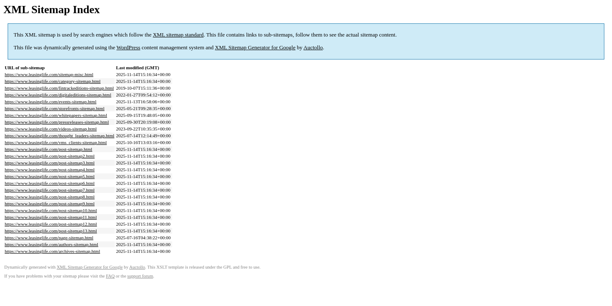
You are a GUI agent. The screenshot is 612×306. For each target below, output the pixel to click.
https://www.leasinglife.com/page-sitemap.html (49, 237)
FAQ (110, 276)
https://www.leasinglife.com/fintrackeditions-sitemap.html (59, 88)
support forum (140, 276)
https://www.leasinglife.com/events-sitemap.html (50, 101)
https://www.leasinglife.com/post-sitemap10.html (51, 210)
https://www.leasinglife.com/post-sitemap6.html (50, 183)
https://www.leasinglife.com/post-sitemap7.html (50, 190)
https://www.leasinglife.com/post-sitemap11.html (51, 217)
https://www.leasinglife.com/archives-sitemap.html (52, 251)
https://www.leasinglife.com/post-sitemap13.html (51, 230)
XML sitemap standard (178, 34)
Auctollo (313, 47)
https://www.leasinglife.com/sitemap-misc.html (49, 74)
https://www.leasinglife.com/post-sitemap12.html (51, 224)
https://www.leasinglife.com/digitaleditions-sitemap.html (58, 94)
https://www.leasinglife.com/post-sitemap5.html (50, 176)
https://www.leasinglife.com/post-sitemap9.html (50, 203)
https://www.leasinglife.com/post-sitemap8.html (50, 196)
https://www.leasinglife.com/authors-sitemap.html (51, 244)
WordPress (128, 47)
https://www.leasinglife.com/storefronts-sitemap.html (55, 108)
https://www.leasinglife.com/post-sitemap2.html (50, 156)
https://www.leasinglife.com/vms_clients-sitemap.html (56, 142)
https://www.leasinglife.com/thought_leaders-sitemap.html (59, 135)
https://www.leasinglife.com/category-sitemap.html (53, 81)
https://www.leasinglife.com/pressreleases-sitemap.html (57, 122)
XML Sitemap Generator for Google (255, 47)
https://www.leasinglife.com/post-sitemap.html (48, 149)
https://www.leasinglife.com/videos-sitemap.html (51, 128)
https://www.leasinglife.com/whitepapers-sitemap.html (56, 115)
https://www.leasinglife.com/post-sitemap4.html (50, 169)
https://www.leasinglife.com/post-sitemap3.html (50, 162)
